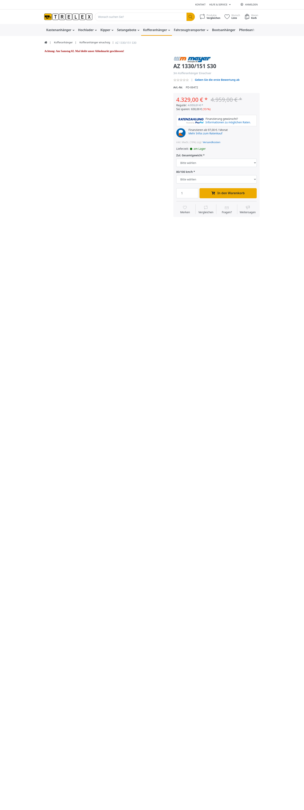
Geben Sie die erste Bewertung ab (217, 80)
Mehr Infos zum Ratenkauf (205, 133)
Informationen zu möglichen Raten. (228, 122)
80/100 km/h (184, 172)
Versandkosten (211, 142)
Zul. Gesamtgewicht (189, 155)
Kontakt (200, 4)
